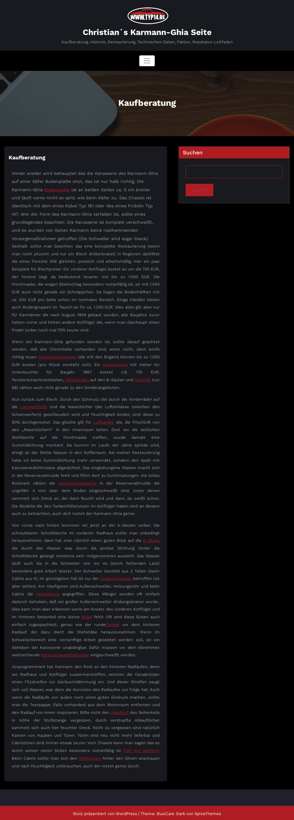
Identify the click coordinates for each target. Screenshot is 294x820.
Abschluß (120, 711)
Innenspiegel (115, 363)
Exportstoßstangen (58, 356)
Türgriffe (143, 379)
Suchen (193, 152)
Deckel (112, 623)
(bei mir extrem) (141, 749)
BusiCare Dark (171, 811)
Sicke (87, 615)
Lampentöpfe (33, 406)
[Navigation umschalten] (146, 60)
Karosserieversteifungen (65, 653)
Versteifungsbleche (77, 482)
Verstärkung (48, 592)
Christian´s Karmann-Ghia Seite (147, 32)
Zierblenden (77, 379)
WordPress (127, 811)
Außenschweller (116, 577)
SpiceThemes (207, 811)
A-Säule (151, 539)
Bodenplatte (57, 189)
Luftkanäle (103, 421)
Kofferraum (90, 756)
